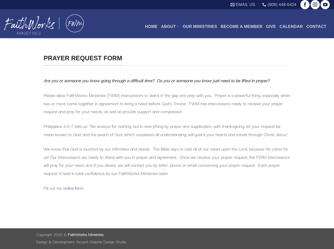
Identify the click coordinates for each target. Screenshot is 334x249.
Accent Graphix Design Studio (101, 242)
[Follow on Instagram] (315, 4)
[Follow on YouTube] (325, 4)
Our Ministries (200, 26)
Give (271, 26)
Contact (316, 26)
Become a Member (241, 26)
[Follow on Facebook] (305, 4)
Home (151, 26)
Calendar (291, 26)
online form (73, 187)
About (170, 26)
